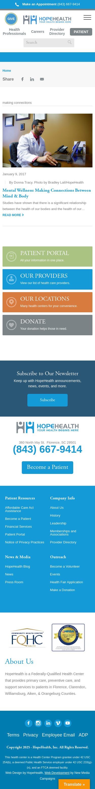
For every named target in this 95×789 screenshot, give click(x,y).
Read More (13, 215)
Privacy (30, 734)
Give (11, 19)
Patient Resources (20, 498)
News (9, 574)
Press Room (14, 582)
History (55, 515)
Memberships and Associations (63, 532)
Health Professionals (14, 32)
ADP (83, 734)
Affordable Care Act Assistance (19, 509)
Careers (37, 32)
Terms (13, 734)
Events (55, 574)
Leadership (58, 523)
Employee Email (58, 734)
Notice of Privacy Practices (24, 542)
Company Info (62, 498)
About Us (57, 507)
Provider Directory (57, 32)
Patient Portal (81, 33)
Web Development (57, 773)
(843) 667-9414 (47, 4)
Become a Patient (47, 467)
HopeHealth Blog (17, 566)
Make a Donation (62, 590)
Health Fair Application (66, 582)
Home (7, 70)
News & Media (17, 557)
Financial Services (18, 526)
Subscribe (47, 400)
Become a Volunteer (65, 566)
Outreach (58, 557)
